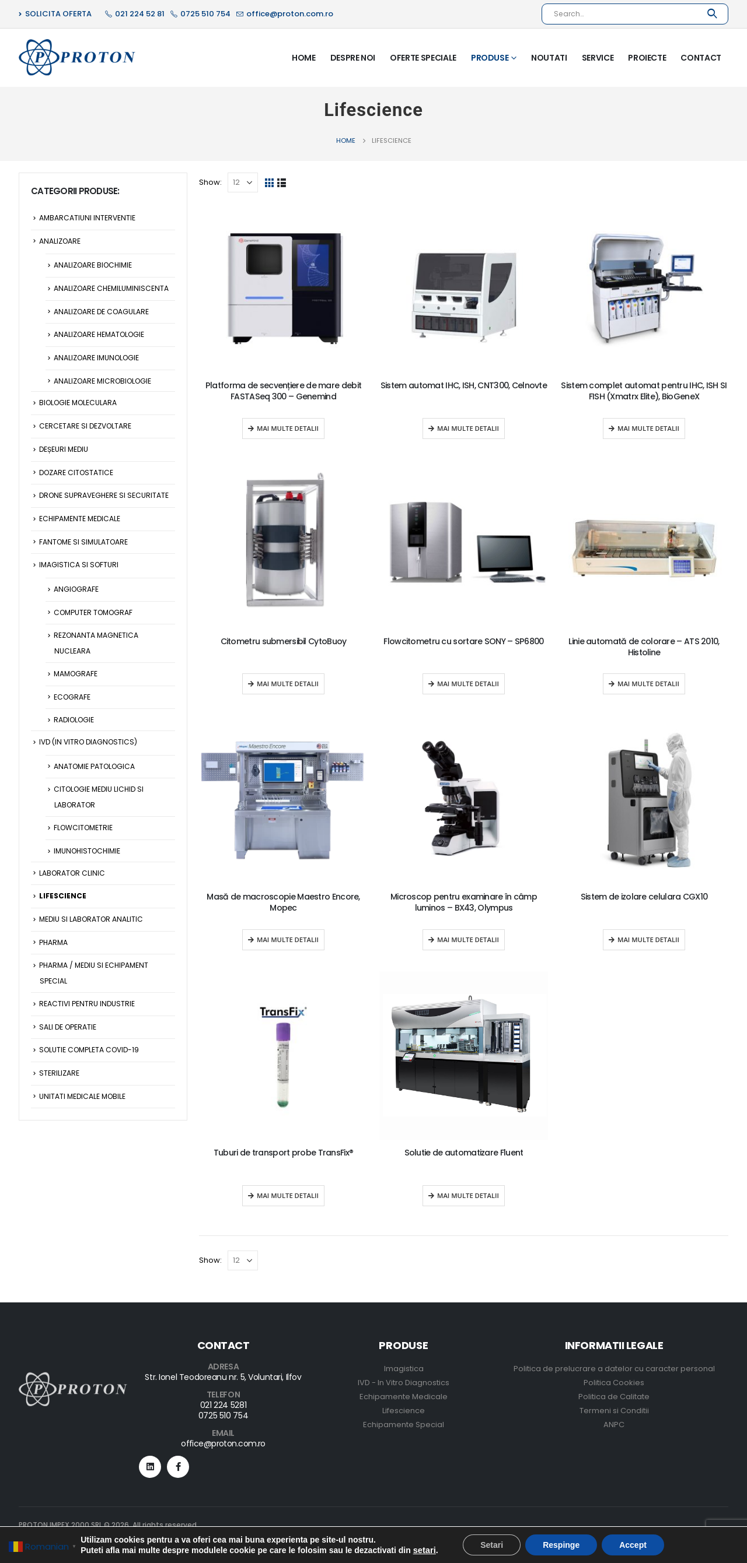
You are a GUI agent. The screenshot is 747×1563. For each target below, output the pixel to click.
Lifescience (62, 896)
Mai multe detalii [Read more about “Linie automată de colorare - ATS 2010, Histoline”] (648, 683)
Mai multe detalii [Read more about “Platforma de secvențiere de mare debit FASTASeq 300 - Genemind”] (288, 428)
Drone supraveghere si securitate (104, 495)
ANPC (613, 1424)
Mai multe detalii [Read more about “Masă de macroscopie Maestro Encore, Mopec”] (288, 939)
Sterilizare (59, 1073)
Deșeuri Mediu (63, 449)
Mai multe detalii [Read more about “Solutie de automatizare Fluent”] (468, 1195)
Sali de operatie (67, 1027)
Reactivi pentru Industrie (87, 1004)
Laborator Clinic (72, 873)
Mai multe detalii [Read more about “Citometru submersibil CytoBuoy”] (288, 683)
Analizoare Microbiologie (102, 381)
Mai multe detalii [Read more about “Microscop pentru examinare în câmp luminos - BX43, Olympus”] (468, 939)
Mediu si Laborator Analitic (91, 919)
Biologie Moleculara (78, 403)
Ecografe (72, 697)
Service (598, 58)
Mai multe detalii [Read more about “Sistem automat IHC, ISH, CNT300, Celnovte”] (468, 428)
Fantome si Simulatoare (83, 542)
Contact (700, 58)
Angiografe (76, 589)
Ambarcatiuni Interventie (87, 218)
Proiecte (647, 58)
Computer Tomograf (93, 612)
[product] (283, 288)
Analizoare (60, 241)
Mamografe (75, 674)
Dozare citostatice (76, 472)
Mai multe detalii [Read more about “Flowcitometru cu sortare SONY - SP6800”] (468, 683)
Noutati (549, 58)
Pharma (53, 942)
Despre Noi (353, 58)
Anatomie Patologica (94, 766)
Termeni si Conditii (614, 1410)
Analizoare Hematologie (99, 334)
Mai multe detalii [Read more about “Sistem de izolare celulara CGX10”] (648, 939)
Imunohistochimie (87, 851)
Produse (490, 58)
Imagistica (404, 1368)
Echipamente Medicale (79, 519)
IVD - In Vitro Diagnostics (403, 1382)
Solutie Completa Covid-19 (89, 1050)
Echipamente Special (403, 1424)
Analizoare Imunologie (96, 358)
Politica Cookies (614, 1382)
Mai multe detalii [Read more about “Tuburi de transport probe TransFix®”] (288, 1195)
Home (304, 58)
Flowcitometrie (83, 828)
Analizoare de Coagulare (101, 312)
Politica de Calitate (614, 1396)
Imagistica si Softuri (78, 565)
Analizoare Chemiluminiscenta (111, 288)
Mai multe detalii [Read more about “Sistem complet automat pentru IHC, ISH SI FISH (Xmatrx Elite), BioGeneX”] (648, 428)
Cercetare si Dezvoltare (85, 426)
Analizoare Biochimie (93, 265)
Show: (210, 182)
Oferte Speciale (423, 58)
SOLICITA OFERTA (55, 13)
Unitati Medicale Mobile (82, 1096)
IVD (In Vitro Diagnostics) (88, 742)
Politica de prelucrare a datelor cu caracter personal (614, 1368)
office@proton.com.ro (223, 1443)
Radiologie (74, 720)
